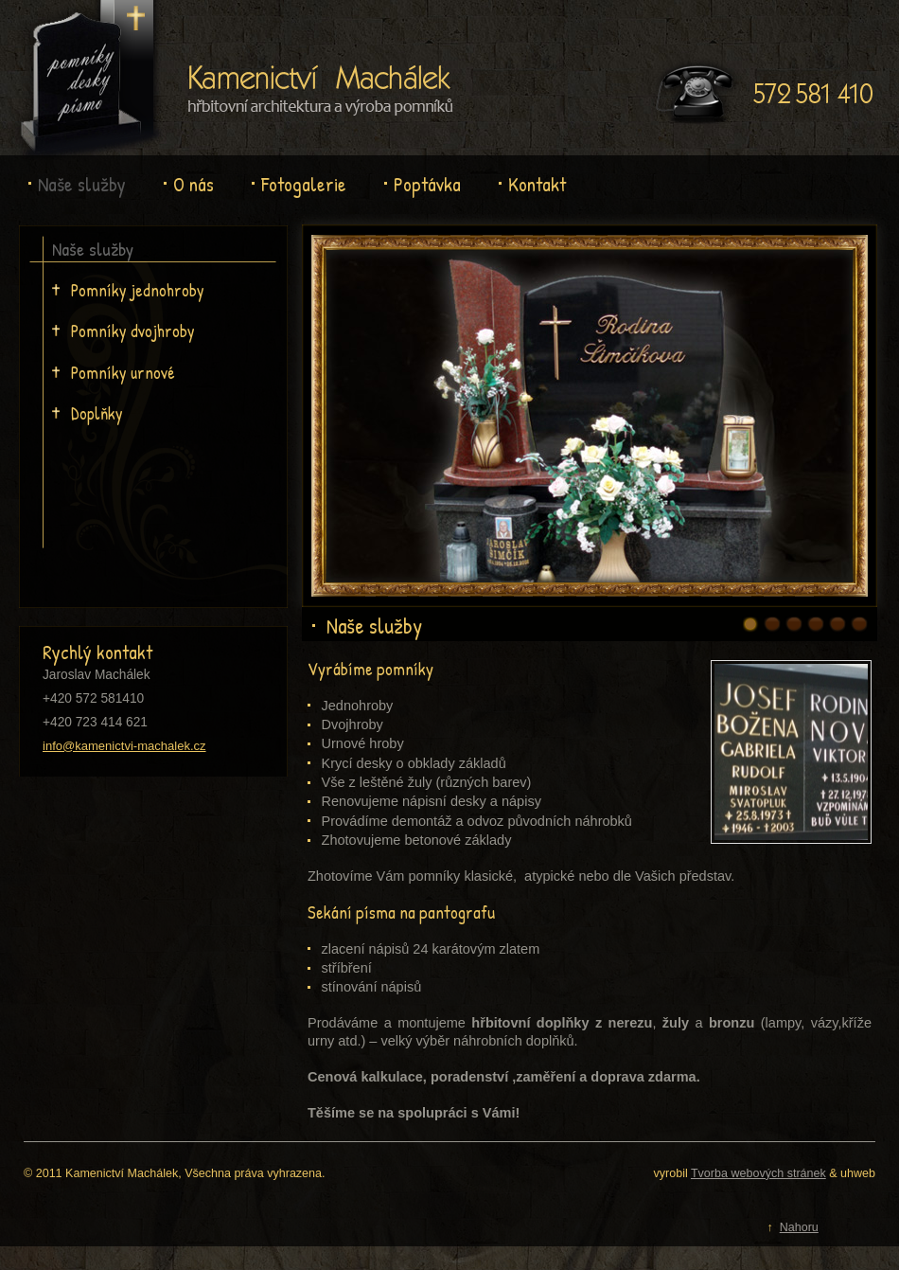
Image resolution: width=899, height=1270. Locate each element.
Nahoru (799, 1227)
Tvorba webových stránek (758, 1173)
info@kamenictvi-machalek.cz (124, 746)
